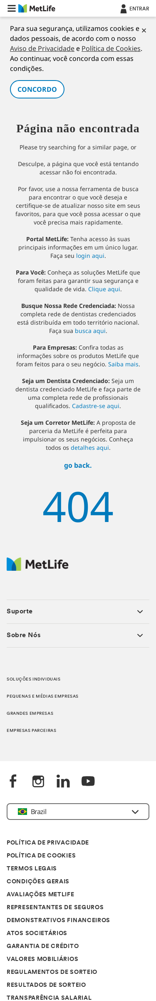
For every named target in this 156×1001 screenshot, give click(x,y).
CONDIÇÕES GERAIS (38, 882)
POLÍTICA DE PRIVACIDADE (48, 843)
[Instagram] (38, 782)
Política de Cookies (111, 48)
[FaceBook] (13, 782)
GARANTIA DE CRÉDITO (43, 946)
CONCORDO (37, 89)
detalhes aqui (90, 447)
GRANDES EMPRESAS (30, 713)
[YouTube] (88, 782)
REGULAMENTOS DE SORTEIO (52, 972)
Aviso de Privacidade (42, 48)
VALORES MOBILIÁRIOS (42, 959)
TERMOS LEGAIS (32, 869)
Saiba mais (123, 364)
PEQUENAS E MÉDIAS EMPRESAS (43, 696)
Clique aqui (104, 289)
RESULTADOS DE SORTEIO (46, 985)
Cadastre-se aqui (95, 406)
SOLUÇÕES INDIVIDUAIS (33, 679)
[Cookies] (144, 30)
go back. (78, 465)
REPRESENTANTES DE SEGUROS (55, 908)
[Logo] (38, 568)
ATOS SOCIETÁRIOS (37, 933)
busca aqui (90, 331)
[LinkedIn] (63, 782)
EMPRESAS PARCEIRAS (31, 731)
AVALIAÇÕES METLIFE (40, 895)
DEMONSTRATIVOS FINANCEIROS (58, 921)
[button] (12, 8)
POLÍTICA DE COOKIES (41, 856)
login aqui (90, 256)
